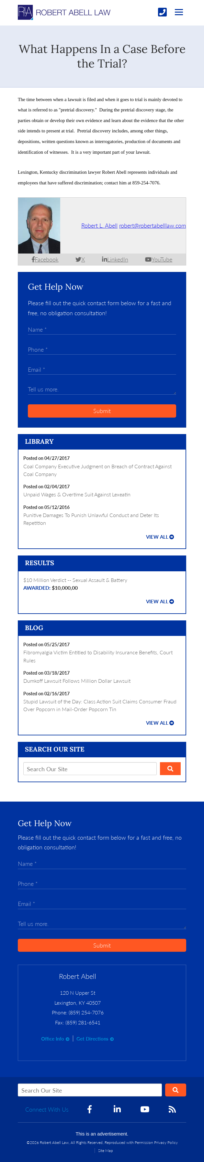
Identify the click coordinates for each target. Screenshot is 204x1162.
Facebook (47, 259)
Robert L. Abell (99, 225)
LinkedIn (117, 259)
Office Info (52, 1039)
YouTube (162, 259)
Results (39, 563)
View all (157, 537)
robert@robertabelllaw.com (152, 225)
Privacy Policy (166, 1142)
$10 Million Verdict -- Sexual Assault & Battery (102, 584)
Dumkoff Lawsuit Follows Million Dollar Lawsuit (76, 681)
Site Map (105, 1150)
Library (39, 441)
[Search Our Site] (90, 768)
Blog (34, 628)
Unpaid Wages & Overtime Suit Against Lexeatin (76, 494)
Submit (102, 410)
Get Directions (92, 1039)
